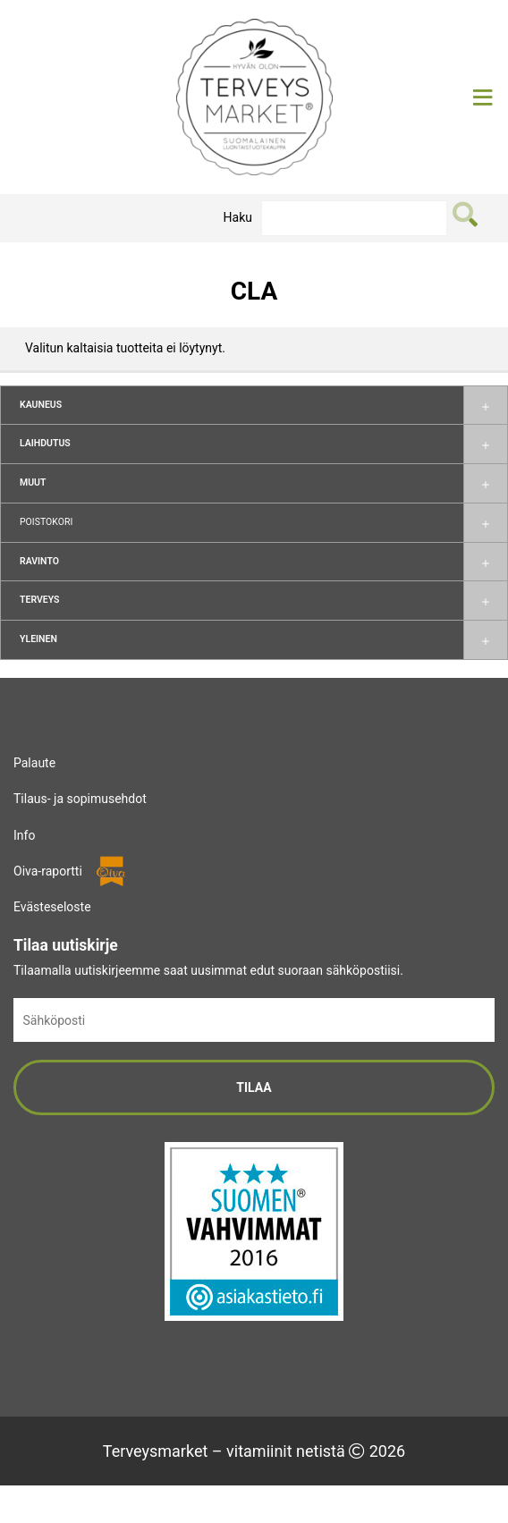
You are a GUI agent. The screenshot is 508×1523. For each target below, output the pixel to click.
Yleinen (38, 639)
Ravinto (39, 561)
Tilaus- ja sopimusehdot (80, 798)
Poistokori (46, 522)
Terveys (39, 599)
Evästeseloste (52, 907)
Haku (238, 217)
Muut (33, 482)
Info (24, 835)
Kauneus (41, 404)
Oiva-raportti (47, 871)
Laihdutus (45, 443)
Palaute (34, 763)
